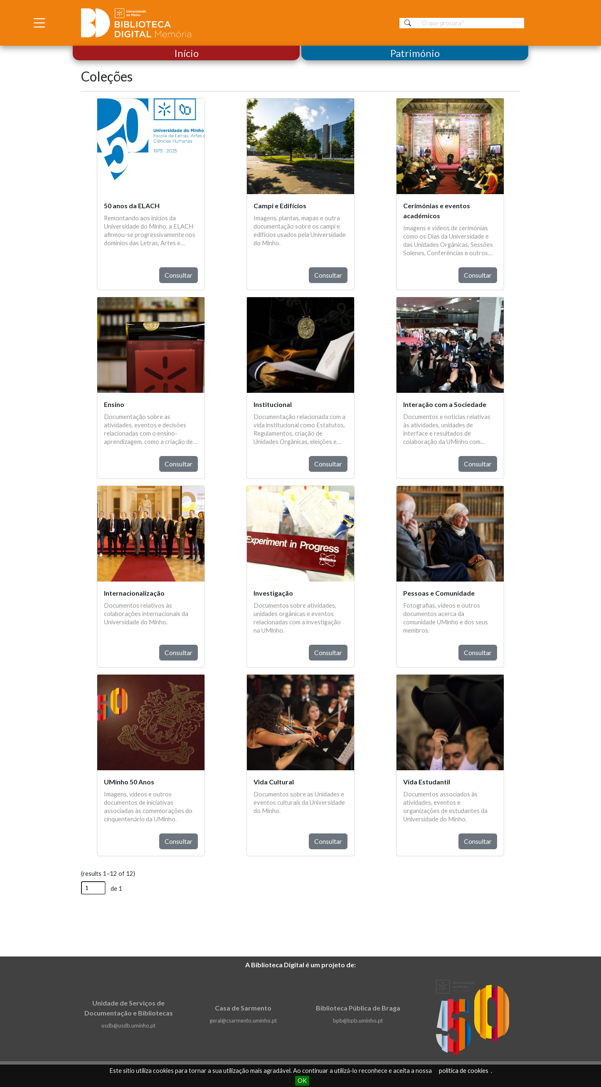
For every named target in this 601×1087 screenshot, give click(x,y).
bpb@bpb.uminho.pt (358, 1020)
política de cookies (463, 1070)
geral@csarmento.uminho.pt (243, 1020)
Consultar (178, 275)
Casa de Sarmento (243, 1008)
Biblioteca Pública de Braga (358, 1008)
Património (415, 53)
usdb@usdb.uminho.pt (128, 1025)
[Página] (93, 888)
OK (302, 1080)
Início (186, 53)
